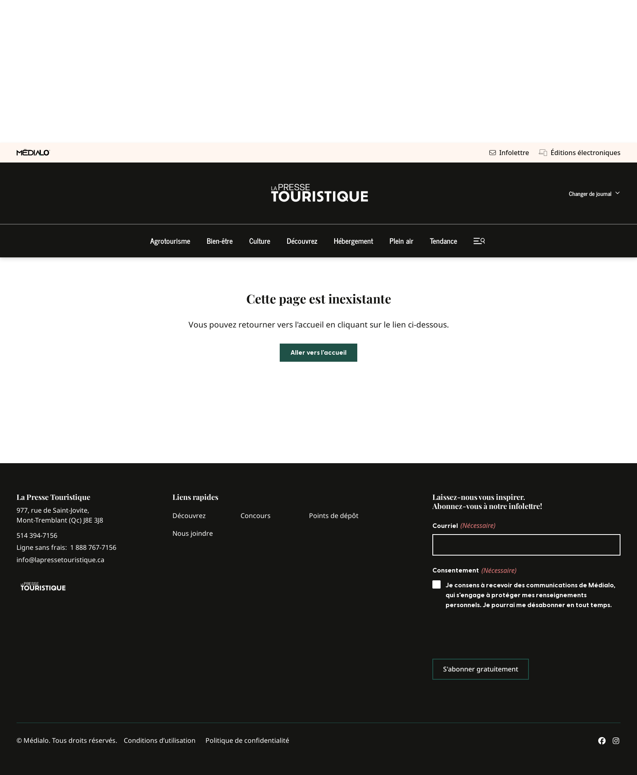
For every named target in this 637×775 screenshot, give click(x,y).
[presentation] (495, 636)
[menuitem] (594, 193)
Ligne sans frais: (66, 547)
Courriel (463, 525)
